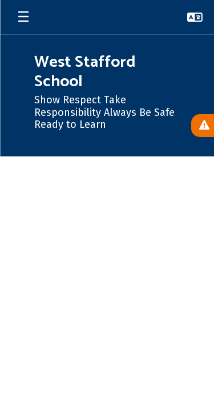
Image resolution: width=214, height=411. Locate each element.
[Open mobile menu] (23, 17)
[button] (195, 17)
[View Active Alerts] (202, 125)
